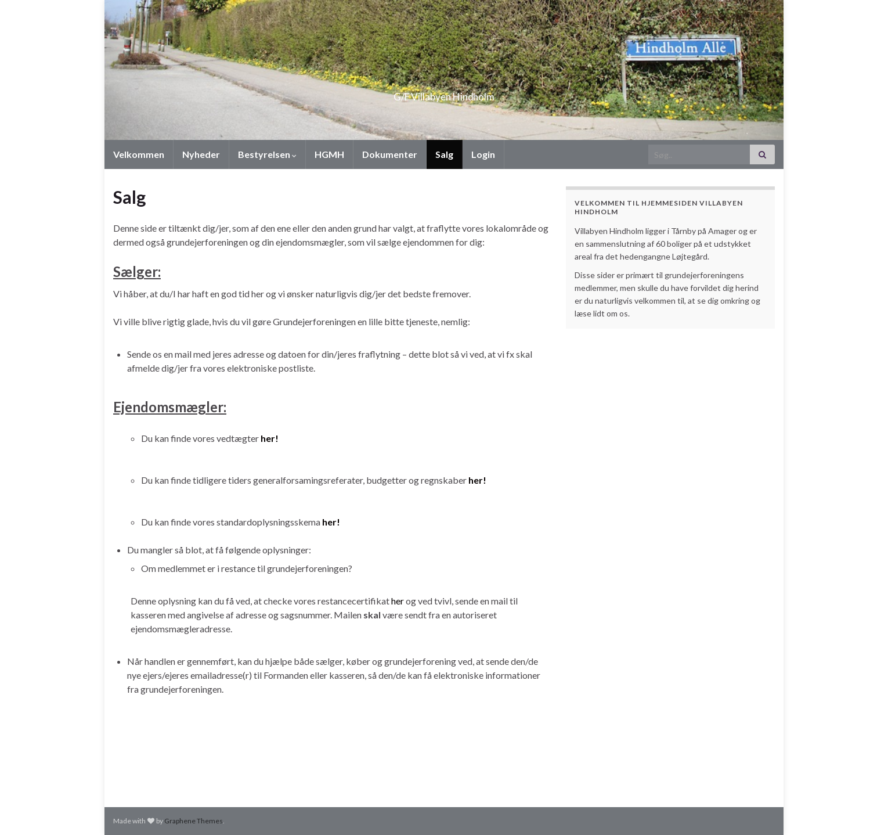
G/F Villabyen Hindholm (444, 93)
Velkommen (138, 154)
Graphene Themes (193, 820)
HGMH (329, 154)
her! (270, 438)
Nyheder (201, 154)
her (397, 600)
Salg (444, 154)
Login (483, 154)
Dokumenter (389, 154)
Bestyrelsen (267, 154)
